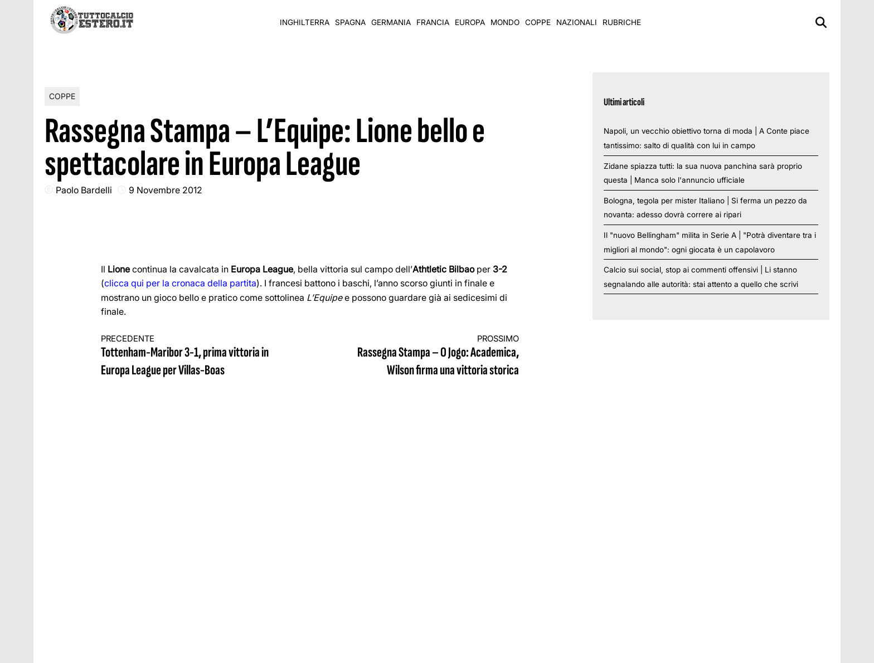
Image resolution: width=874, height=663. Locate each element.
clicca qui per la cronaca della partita (180, 283)
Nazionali (576, 22)
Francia (432, 22)
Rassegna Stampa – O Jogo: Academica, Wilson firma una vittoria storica (425, 356)
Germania (391, 22)
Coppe (538, 22)
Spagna (350, 22)
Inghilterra (304, 22)
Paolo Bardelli (84, 190)
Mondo (505, 22)
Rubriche (622, 22)
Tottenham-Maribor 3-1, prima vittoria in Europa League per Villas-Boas (195, 356)
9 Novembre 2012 (165, 190)
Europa (470, 22)
